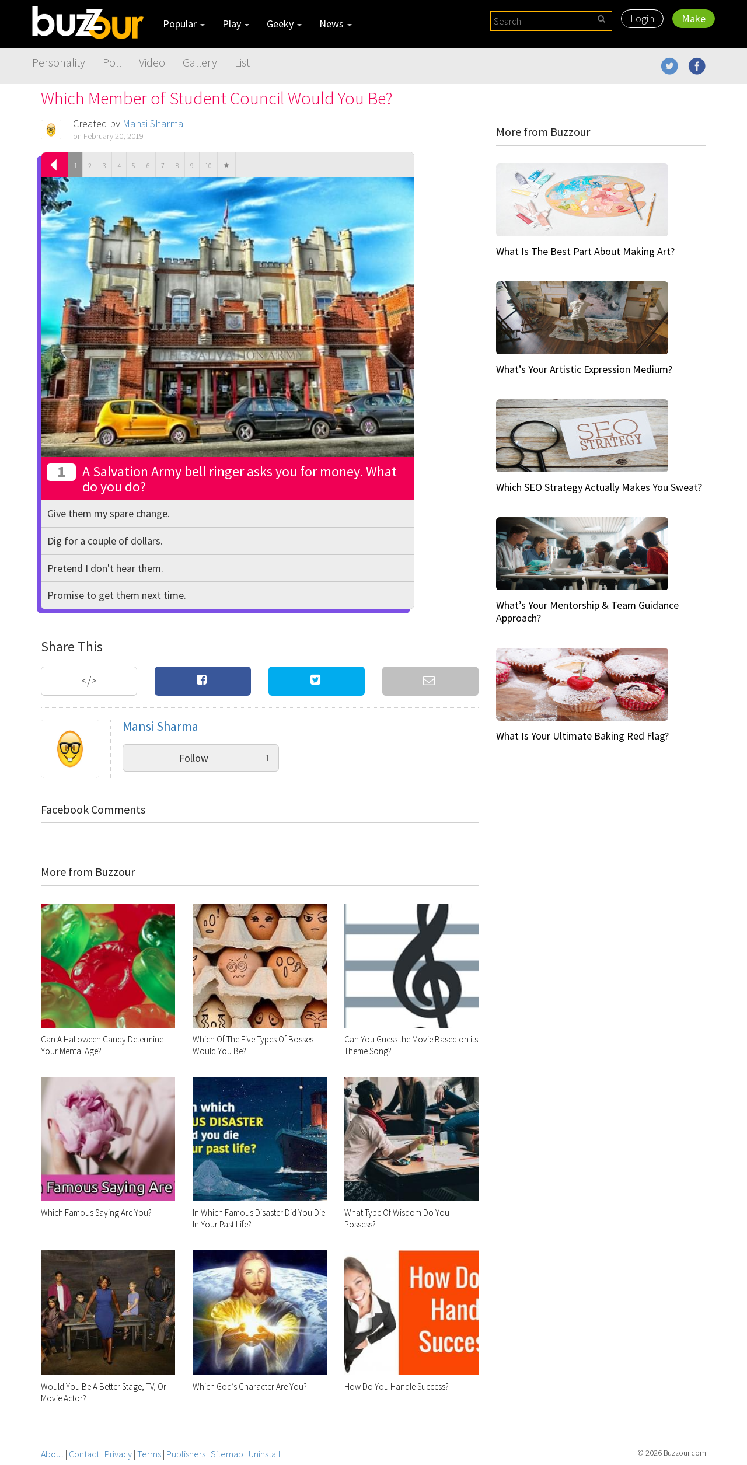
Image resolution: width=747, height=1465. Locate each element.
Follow (224, 758)
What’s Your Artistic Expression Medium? (584, 369)
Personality (58, 62)
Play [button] (235, 23)
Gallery (200, 62)
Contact (84, 1454)
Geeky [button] (284, 23)
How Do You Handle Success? (396, 1386)
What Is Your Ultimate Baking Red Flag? (582, 735)
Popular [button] (184, 23)
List (242, 62)
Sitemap (227, 1454)
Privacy (118, 1454)
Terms (149, 1454)
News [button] (335, 23)
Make (694, 18)
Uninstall (265, 1454)
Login (642, 18)
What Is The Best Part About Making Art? (585, 251)
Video (152, 62)
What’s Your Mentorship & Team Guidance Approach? (587, 611)
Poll (112, 62)
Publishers (185, 1454)
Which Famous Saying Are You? (96, 1212)
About (52, 1454)
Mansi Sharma (153, 123)
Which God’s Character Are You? (250, 1386)
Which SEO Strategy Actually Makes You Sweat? (599, 487)
